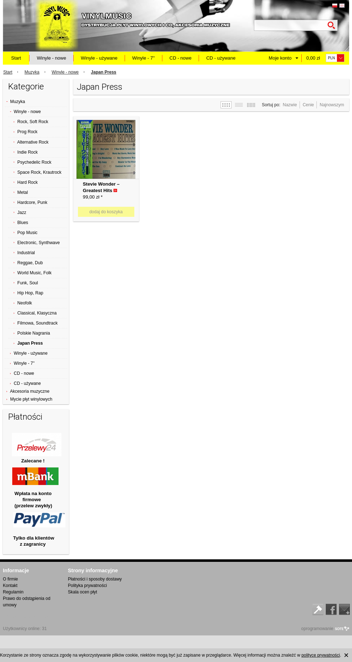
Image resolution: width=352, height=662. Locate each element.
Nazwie (290, 104)
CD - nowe (180, 58)
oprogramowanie (317, 628)
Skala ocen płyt (82, 592)
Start (16, 58)
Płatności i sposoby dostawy (95, 579)
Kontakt (10, 585)
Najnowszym (332, 104)
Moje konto (280, 58)
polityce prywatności (320, 655)
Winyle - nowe (51, 58)
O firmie (10, 579)
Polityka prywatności (87, 585)
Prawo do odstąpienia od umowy (26, 601)
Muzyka (31, 72)
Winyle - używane (99, 58)
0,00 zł (313, 58)
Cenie (308, 104)
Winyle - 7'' (143, 58)
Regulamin (13, 592)
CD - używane (221, 58)
